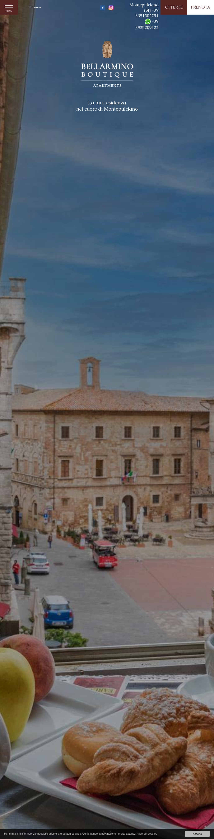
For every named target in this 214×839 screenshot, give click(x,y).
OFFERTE (174, 7)
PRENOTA (200, 7)
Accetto (197, 834)
